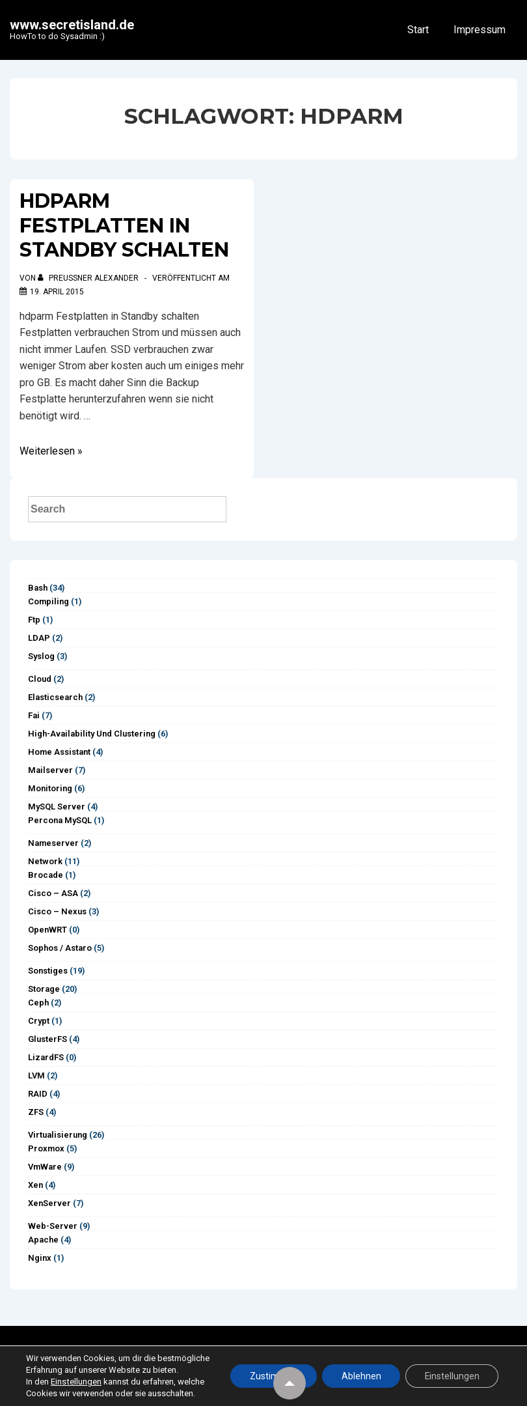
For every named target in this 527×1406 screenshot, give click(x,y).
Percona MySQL (60, 820)
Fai (34, 715)
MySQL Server (56, 806)
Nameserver (53, 843)
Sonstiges (48, 971)
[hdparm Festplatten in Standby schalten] (57, 291)
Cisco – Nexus (57, 911)
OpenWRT (47, 930)
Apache (43, 1239)
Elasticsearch (55, 697)
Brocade (45, 875)
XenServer (49, 1203)
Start (418, 29)
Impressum (479, 29)
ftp (34, 620)
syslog (41, 656)
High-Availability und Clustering (91, 733)
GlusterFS (47, 1039)
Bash (37, 588)
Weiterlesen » (51, 451)
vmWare (45, 1167)
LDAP (39, 638)
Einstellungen (76, 1381)
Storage (44, 989)
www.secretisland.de (72, 25)
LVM (36, 1075)
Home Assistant (59, 752)
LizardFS (46, 1057)
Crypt (38, 1021)
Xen (35, 1185)
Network (45, 861)
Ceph (38, 1002)
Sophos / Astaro (60, 948)
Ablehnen (359, 1370)
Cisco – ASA (53, 893)
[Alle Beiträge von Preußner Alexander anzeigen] (89, 278)
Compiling (48, 601)
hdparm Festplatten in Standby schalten (124, 225)
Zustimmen (271, 1370)
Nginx (39, 1258)
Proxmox (46, 1148)
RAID (37, 1094)
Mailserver (50, 770)
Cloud (39, 679)
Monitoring (50, 788)
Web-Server (52, 1226)
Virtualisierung (57, 1135)
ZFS (36, 1112)
